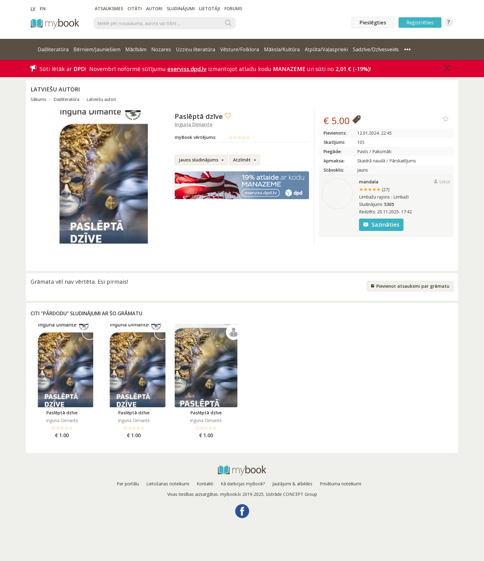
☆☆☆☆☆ (239, 137)
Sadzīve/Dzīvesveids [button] (376, 49)
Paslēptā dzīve (61, 413)
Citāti (134, 8)
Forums (233, 8)
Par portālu (128, 484)
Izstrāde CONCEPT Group (291, 494)
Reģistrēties (420, 22)
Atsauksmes (109, 8)
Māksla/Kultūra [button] (282, 49)
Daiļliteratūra (66, 99)
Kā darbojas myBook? (243, 484)
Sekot (441, 182)
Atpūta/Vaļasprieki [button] (326, 49)
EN (43, 8)
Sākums (38, 99)
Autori (154, 8)
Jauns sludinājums (201, 160)
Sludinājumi (181, 8)
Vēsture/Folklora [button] (239, 49)
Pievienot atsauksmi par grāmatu (410, 286)
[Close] (447, 68)
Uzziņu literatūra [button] (195, 49)
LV (33, 8)
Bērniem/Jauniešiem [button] (96, 49)
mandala (368, 182)
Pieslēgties (373, 22)
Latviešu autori (101, 99)
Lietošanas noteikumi (167, 484)
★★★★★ (374, 189)
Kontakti (205, 484)
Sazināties (381, 224)
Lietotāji (209, 8)
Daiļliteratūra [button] (53, 49)
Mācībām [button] (135, 49)
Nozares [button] (161, 49)
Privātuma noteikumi (340, 484)
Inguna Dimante (194, 124)
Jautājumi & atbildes (292, 484)
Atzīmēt (244, 160)
